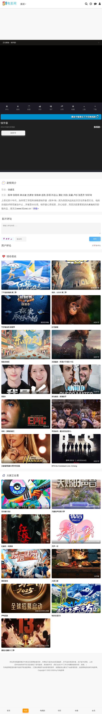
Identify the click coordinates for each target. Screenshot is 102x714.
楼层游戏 (4, 581)
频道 (23, 4)
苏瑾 (48, 195)
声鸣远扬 (4, 616)
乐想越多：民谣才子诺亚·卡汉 (62, 362)
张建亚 (11, 189)
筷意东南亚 (5, 362)
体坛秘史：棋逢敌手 (59, 397)
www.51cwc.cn (24, 208)
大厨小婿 (55, 581)
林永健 (23, 195)
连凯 (43, 195)
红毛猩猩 (55, 327)
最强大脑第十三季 (7, 650)
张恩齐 (81, 195)
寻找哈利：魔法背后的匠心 (61, 431)
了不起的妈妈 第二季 (8, 292)
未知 (90, 204)
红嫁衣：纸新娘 (7, 546)
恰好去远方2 (56, 616)
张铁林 (37, 195)
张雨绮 (16, 195)
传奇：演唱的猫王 (7, 431)
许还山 (54, 195)
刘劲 (65, 195)
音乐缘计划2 (5, 512)
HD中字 (13, 133)
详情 (36, 208)
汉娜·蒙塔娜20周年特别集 (10, 466)
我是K (3, 397)
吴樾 (70, 195)
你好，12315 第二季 (59, 292)
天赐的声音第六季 (58, 512)
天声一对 (55, 546)
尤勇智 (30, 195)
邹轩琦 (88, 195)
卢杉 (75, 195)
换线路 (97, 127)
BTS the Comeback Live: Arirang (64, 466)
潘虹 (60, 195)
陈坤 (10, 195)
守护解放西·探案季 (8, 327)
